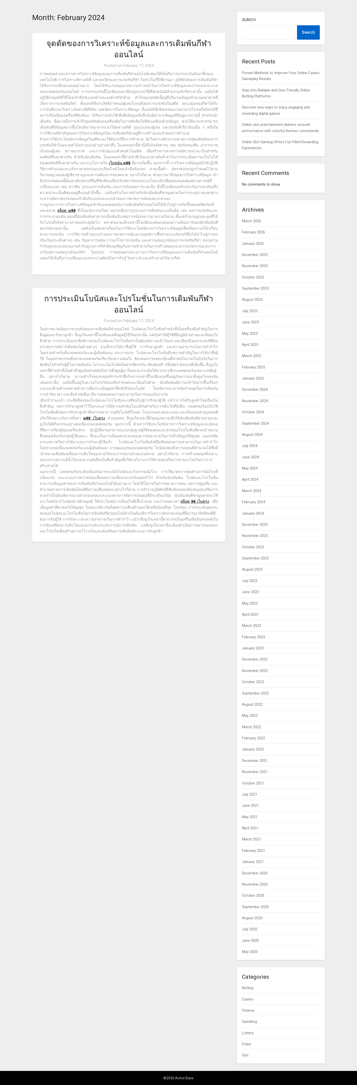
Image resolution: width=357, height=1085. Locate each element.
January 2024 (253, 513)
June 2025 (250, 322)
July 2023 (249, 581)
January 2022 (253, 749)
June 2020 (250, 940)
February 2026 (253, 232)
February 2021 (253, 850)
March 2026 (251, 221)
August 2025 (252, 299)
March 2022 (251, 727)
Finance (248, 1010)
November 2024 (255, 401)
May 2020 (250, 951)
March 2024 (251, 491)
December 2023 (255, 524)
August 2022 (252, 704)
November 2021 (255, 772)
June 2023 (250, 592)
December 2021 (255, 760)
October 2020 (253, 895)
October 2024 (253, 412)
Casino (247, 999)
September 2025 (255, 288)
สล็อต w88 (66, 210)
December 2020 (255, 873)
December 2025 (255, 254)
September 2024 (255, 423)
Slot (245, 1055)
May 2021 (250, 817)
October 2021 (253, 783)
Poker (246, 1044)
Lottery (248, 1033)
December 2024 (255, 389)
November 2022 (255, 670)
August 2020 (252, 918)
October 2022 (253, 682)
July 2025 (249, 311)
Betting (247, 988)
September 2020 (255, 907)
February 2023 (253, 637)
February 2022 (253, 738)
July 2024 (249, 446)
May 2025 (250, 333)
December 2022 (255, 659)
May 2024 (250, 468)
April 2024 (250, 479)
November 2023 (255, 535)
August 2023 (252, 569)
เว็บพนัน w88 (119, 163)
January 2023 (253, 648)
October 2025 (253, 277)
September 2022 (255, 693)
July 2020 (249, 929)
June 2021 (250, 805)
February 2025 (253, 367)
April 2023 (250, 614)
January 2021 (253, 862)
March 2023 (251, 625)
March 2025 (251, 356)
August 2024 (252, 434)
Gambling (249, 1021)
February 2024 (253, 502)
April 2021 (250, 828)
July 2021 (249, 794)
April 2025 (250, 344)
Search (249, 20)
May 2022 (250, 715)
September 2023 (255, 558)
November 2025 (255, 266)
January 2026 (253, 243)
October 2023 (253, 547)
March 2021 (251, 839)
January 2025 (253, 378)
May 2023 (250, 603)
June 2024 (250, 457)
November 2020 (255, 884)
